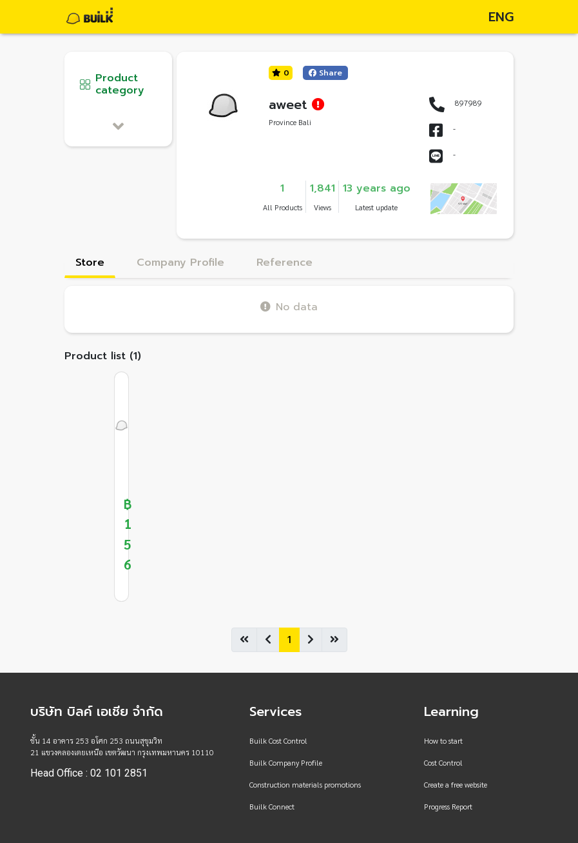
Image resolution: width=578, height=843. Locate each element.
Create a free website (455, 784)
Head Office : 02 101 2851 (89, 773)
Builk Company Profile (285, 762)
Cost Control (443, 762)
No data (289, 306)
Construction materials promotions (305, 784)
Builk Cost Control (278, 740)
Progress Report (448, 806)
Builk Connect (271, 806)
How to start (443, 740)
